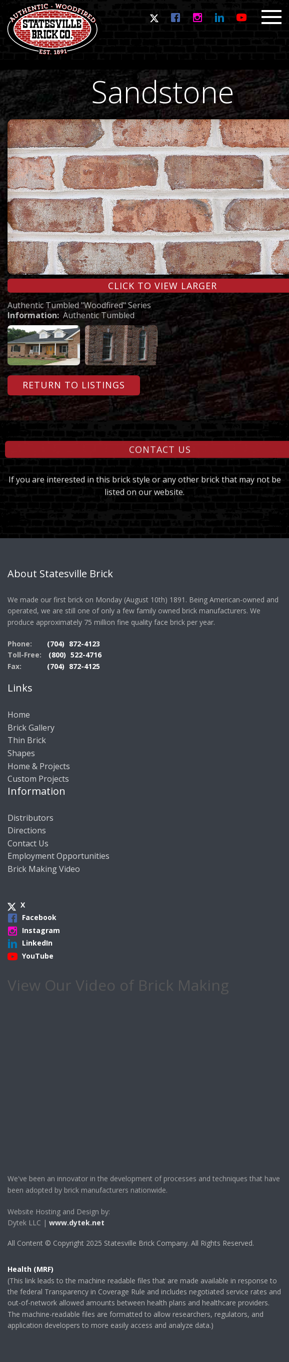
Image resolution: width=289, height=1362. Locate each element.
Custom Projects (38, 778)
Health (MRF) (31, 1269)
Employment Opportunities (59, 855)
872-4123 (84, 643)
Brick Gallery (31, 727)
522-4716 (86, 654)
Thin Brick (27, 740)
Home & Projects (39, 766)
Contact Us (28, 843)
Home (19, 714)
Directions (27, 830)
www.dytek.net (76, 1239)
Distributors (31, 817)
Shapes (21, 753)
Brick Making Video (44, 868)
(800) (58, 654)
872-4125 (84, 666)
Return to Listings (73, 385)
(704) (56, 643)
